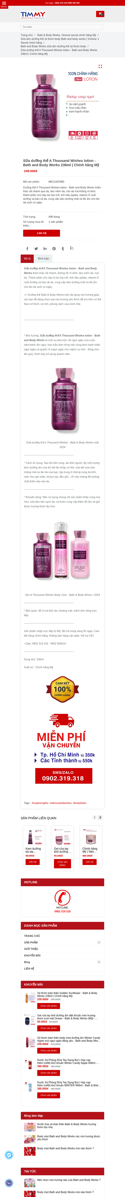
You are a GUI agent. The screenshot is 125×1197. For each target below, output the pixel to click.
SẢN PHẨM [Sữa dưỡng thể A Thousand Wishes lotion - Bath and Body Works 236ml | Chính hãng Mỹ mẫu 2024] (31, 942)
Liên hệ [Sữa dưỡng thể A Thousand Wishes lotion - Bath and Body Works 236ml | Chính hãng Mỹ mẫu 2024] (41, 233)
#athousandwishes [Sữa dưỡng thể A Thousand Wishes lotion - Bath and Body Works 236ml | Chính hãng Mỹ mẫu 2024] (61, 803)
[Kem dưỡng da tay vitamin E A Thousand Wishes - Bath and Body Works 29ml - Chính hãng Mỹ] (34, 850)
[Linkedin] (45, 248)
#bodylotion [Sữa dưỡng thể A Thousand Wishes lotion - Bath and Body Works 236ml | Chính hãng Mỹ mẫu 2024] (79, 803)
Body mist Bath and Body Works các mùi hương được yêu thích (68, 1138)
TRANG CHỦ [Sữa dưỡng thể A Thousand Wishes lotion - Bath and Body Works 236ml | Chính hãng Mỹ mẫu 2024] (32, 936)
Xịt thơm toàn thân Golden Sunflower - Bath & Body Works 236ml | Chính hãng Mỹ (67, 994)
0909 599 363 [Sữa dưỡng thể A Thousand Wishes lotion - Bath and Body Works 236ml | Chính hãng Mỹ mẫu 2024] (74, 3)
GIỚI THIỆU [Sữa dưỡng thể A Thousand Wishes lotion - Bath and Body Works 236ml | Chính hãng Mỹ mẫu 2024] (31, 949)
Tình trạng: (30, 216)
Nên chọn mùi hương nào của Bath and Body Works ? (69, 1180)
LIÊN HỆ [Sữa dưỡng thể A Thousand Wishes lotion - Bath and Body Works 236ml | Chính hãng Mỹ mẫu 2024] (29, 968)
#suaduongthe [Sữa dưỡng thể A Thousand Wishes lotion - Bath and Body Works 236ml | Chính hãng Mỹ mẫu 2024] (40, 803)
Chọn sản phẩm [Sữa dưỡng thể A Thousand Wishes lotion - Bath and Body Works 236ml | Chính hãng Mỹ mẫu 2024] (63, 864)
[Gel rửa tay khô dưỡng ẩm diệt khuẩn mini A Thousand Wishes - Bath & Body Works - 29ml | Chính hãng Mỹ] (62, 850)
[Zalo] (72, 247)
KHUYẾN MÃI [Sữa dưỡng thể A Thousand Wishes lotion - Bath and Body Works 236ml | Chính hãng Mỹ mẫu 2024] (32, 955)
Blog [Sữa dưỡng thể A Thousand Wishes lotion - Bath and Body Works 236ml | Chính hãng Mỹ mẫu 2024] (27, 962)
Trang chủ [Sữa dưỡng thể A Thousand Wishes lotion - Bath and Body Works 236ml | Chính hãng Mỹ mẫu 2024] (28, 35)
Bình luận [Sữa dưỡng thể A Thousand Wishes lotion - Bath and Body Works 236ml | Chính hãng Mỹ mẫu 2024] (43, 258)
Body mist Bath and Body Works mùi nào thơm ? (65, 1148)
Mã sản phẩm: (32, 181)
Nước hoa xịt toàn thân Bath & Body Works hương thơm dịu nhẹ (66, 1126)
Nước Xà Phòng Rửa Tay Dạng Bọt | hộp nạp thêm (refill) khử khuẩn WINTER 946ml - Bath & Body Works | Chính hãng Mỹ (68, 1084)
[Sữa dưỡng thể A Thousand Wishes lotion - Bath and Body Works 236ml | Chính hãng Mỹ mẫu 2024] (27, 248)
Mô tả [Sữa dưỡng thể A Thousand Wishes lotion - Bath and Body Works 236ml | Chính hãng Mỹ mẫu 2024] (27, 258)
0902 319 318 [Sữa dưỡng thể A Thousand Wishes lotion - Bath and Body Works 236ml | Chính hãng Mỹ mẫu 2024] (61, 3)
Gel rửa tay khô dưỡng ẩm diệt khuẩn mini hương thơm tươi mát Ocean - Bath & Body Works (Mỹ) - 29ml (66, 1017)
